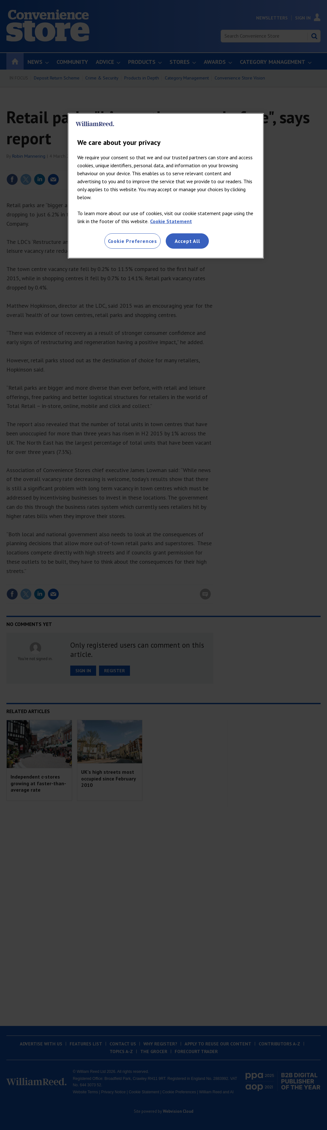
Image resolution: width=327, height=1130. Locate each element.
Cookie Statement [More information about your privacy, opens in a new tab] (171, 221)
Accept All (187, 241)
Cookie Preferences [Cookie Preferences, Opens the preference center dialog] (132, 241)
